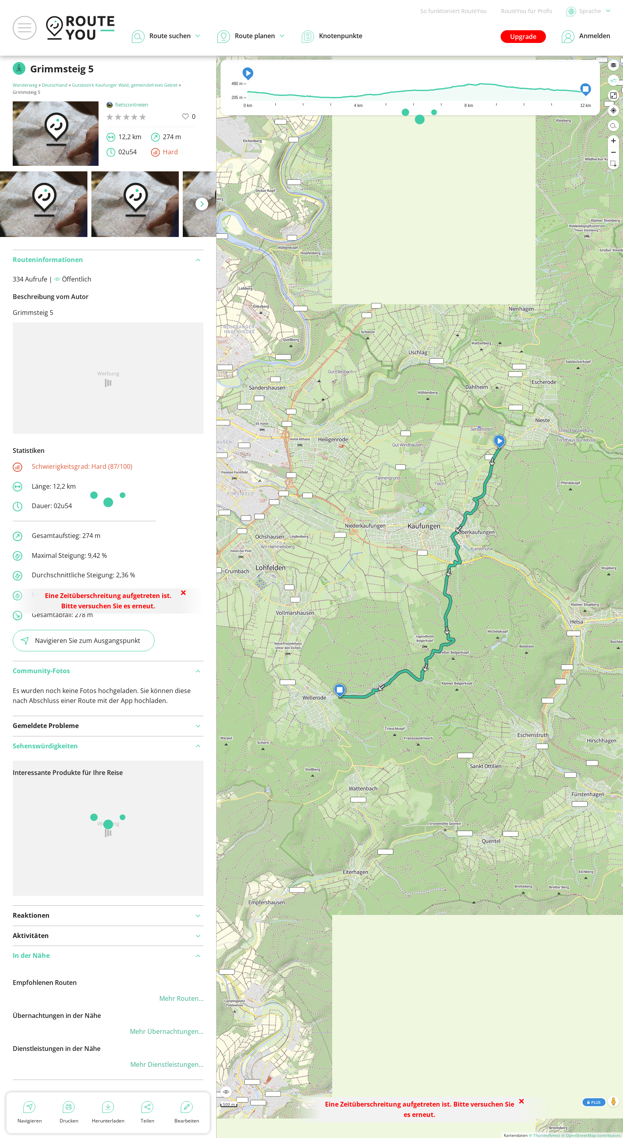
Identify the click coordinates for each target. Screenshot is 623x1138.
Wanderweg (25, 85)
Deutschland (55, 85)
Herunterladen (108, 1112)
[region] (420, 597)
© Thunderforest (544, 1135)
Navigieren (29, 1112)
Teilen (147, 1112)
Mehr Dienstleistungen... (166, 1064)
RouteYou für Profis (526, 11)
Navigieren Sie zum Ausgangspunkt (80, 640)
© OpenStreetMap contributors (591, 1135)
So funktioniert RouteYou (453, 11)
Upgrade (523, 36)
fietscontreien (127, 104)
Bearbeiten (186, 1112)
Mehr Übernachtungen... (166, 1031)
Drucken (69, 1112)
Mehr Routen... (181, 998)
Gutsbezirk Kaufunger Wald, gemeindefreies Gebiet (125, 85)
